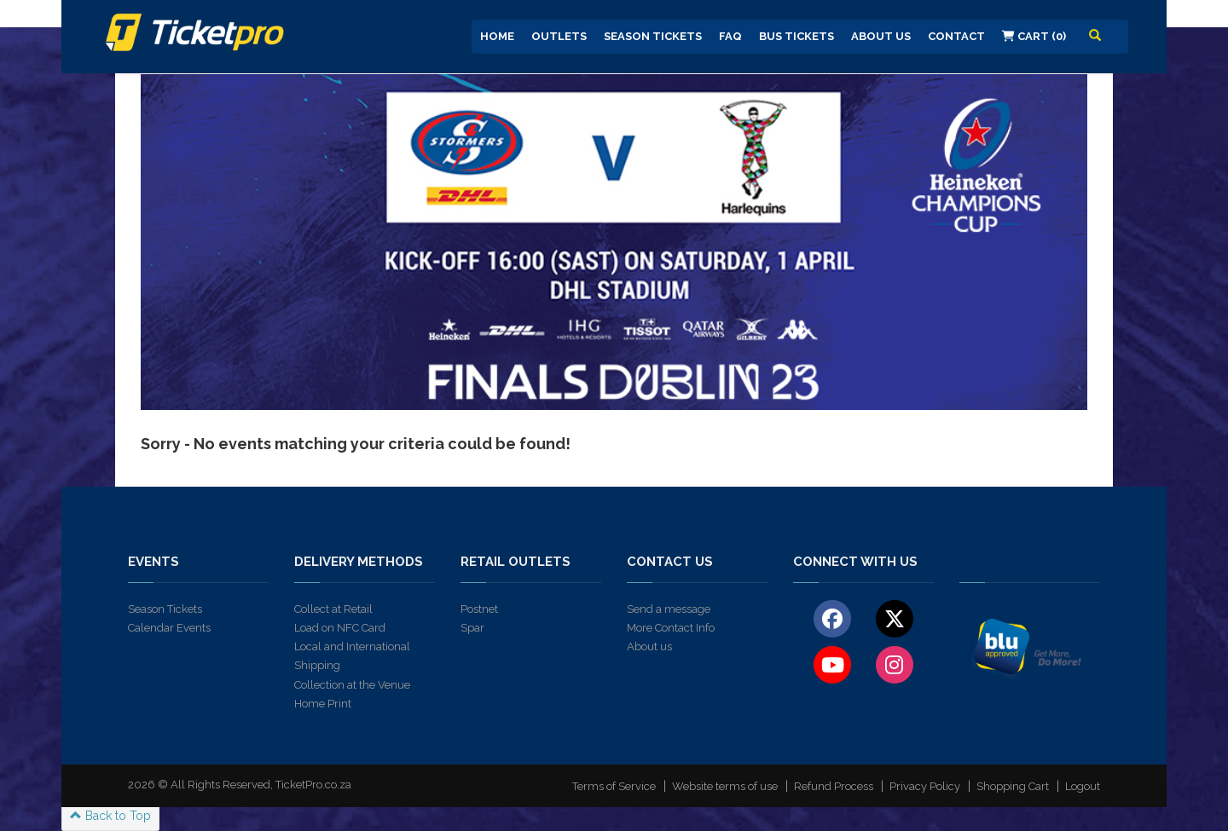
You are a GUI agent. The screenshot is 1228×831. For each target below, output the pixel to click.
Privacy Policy (924, 786)
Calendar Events (169, 627)
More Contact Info (671, 627)
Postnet (479, 609)
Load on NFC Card (339, 627)
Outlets (559, 36)
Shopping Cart (1012, 786)
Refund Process (833, 786)
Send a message (668, 609)
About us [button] (881, 36)
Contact (956, 36)
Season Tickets (653, 36)
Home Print (322, 703)
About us (649, 646)
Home (497, 36)
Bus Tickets (796, 36)
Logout (1082, 786)
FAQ (730, 36)
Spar (472, 627)
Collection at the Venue (352, 684)
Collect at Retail (333, 609)
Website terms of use (725, 786)
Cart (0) (1034, 36)
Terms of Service (614, 786)
